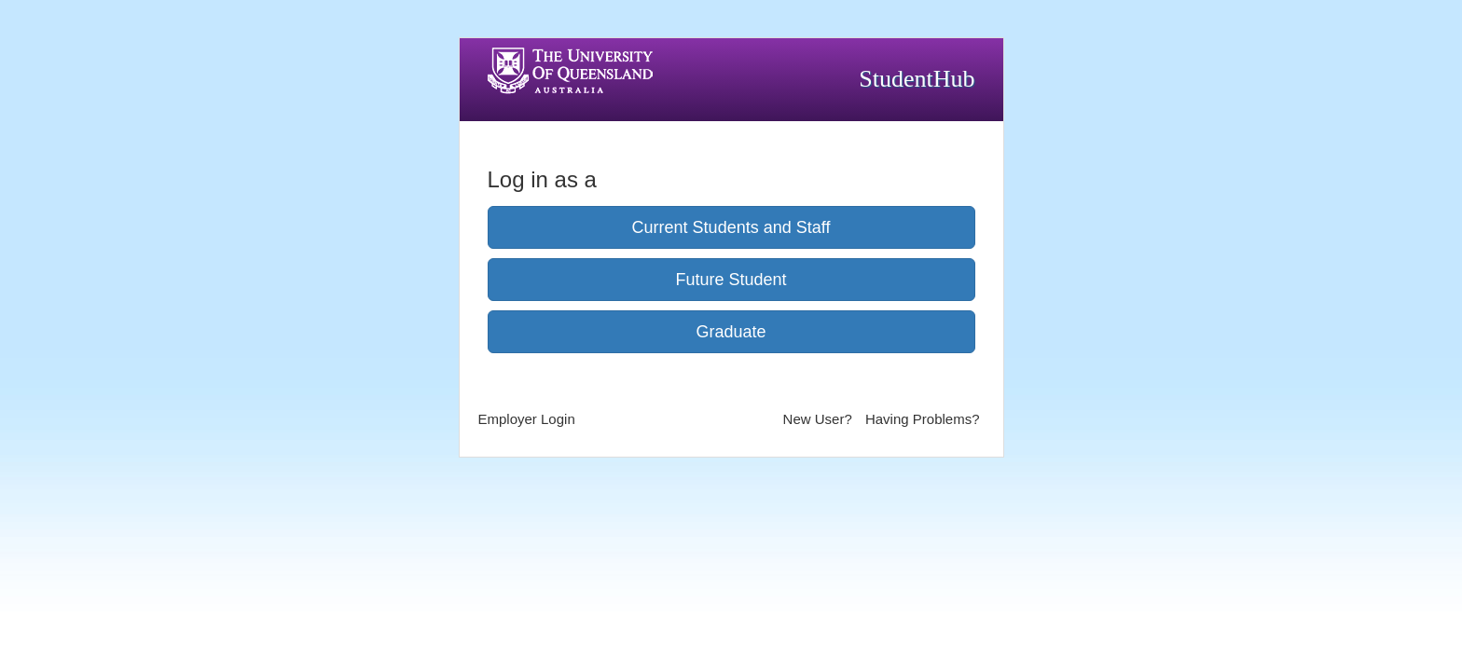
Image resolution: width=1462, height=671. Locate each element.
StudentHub (916, 78)
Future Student (730, 279)
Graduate (730, 331)
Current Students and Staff (731, 227)
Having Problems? (922, 419)
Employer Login (526, 419)
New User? (817, 419)
